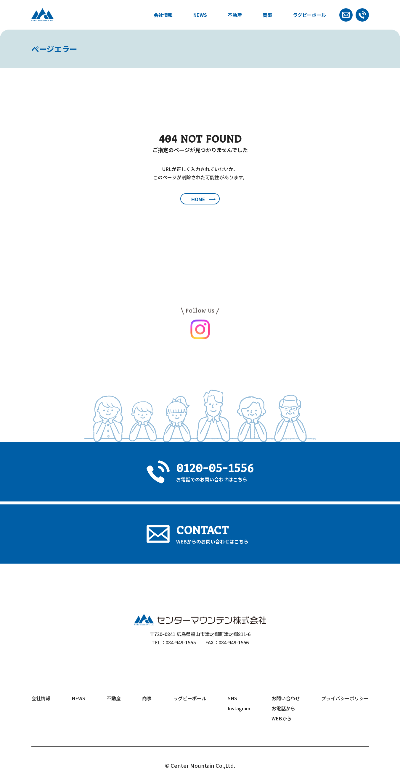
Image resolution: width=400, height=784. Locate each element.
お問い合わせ (286, 698)
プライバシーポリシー (345, 698)
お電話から (283, 708)
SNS (232, 698)
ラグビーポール (309, 14)
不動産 (235, 14)
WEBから (282, 718)
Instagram (239, 708)
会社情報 (163, 14)
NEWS (200, 14)
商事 (267, 14)
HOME (198, 199)
